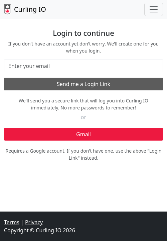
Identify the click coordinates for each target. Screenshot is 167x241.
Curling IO (25, 9)
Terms (11, 222)
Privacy (34, 222)
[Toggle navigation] (153, 9)
